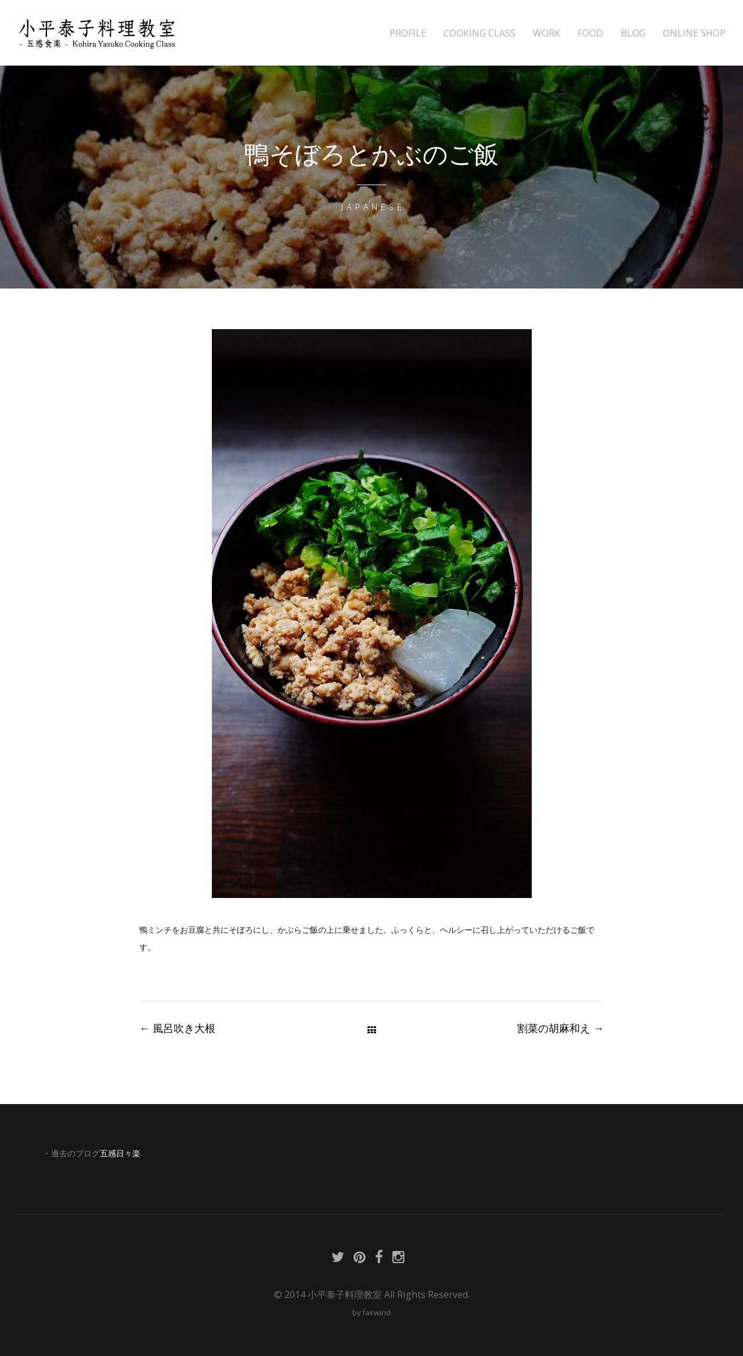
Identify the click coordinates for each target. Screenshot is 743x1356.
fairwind (376, 1312)
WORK (546, 33)
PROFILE (407, 33)
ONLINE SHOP (694, 33)
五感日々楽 (120, 1153)
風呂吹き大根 (177, 1028)
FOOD (590, 33)
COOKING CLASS (479, 33)
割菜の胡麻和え (560, 1028)
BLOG (633, 33)
